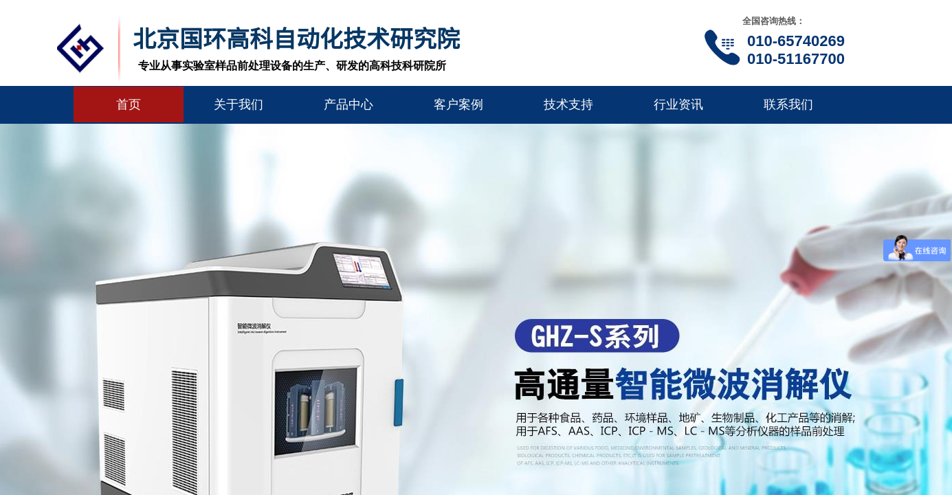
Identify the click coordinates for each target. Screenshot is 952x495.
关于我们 (238, 104)
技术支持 (568, 104)
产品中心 (348, 104)
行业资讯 (678, 104)
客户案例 (458, 104)
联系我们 (788, 104)
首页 (128, 104)
